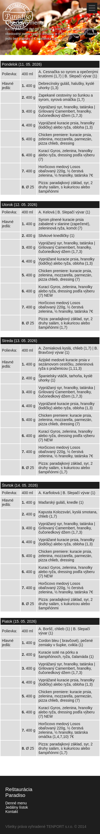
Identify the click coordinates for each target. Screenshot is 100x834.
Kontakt (11, 811)
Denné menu (16, 803)
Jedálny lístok (16, 807)
